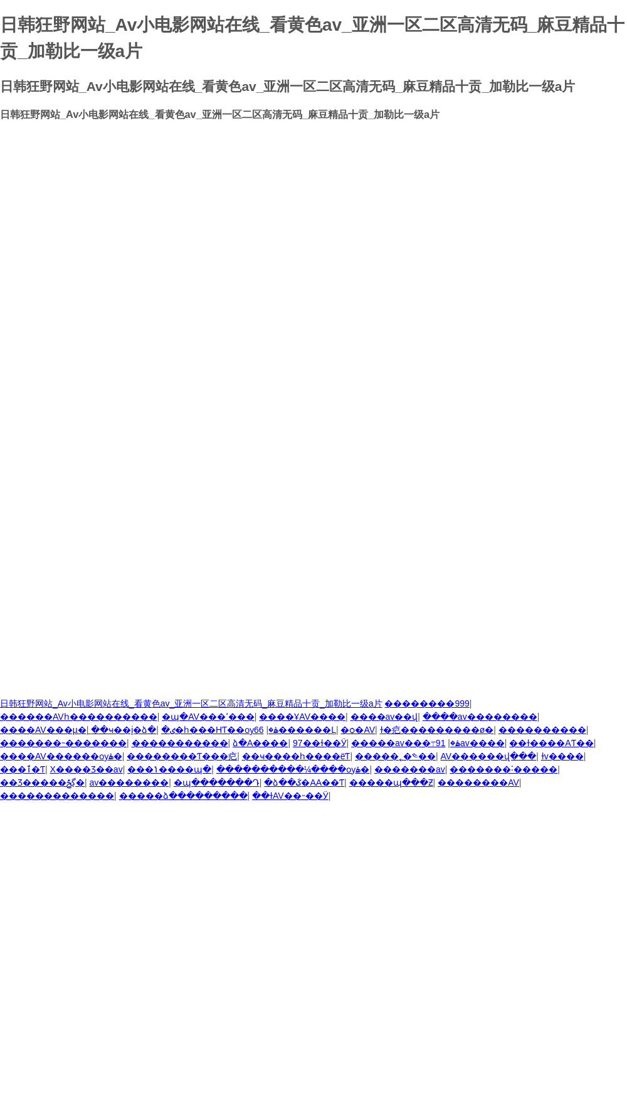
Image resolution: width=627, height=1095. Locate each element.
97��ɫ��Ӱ (320, 743)
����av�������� (480, 717)
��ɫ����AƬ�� (551, 743)
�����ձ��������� (183, 796)
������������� (57, 796)
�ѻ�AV (357, 730)
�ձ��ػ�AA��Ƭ (304, 782)
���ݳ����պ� (169, 769)
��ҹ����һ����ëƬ (296, 756)
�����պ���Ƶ (391, 782)
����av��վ (384, 717)
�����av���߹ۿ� (405, 743)
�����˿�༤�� (395, 756)
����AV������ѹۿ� (61, 756)
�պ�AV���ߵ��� (208, 717)
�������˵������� (63, 743)
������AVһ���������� (78, 717)
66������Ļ (295, 730)
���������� (542, 730)
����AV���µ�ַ (43, 730)
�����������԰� (180, 743)
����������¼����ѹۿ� (293, 769)
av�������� (129, 782)
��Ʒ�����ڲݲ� (42, 782)
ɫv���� (562, 756)
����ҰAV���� (302, 717)
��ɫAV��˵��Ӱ (290, 796)
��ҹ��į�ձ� (123, 730)
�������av (409, 769)
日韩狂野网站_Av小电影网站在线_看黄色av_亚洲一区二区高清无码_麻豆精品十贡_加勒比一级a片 (191, 703)
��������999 (426, 703)
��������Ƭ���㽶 (182, 756)
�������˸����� (503, 769)
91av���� (470, 743)
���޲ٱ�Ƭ (22, 769)
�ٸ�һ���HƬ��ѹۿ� (219, 730)
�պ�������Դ (217, 782)
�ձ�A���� (260, 743)
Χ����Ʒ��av (86, 769)
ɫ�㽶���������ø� (437, 730)
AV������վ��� (489, 756)
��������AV (478, 782)
